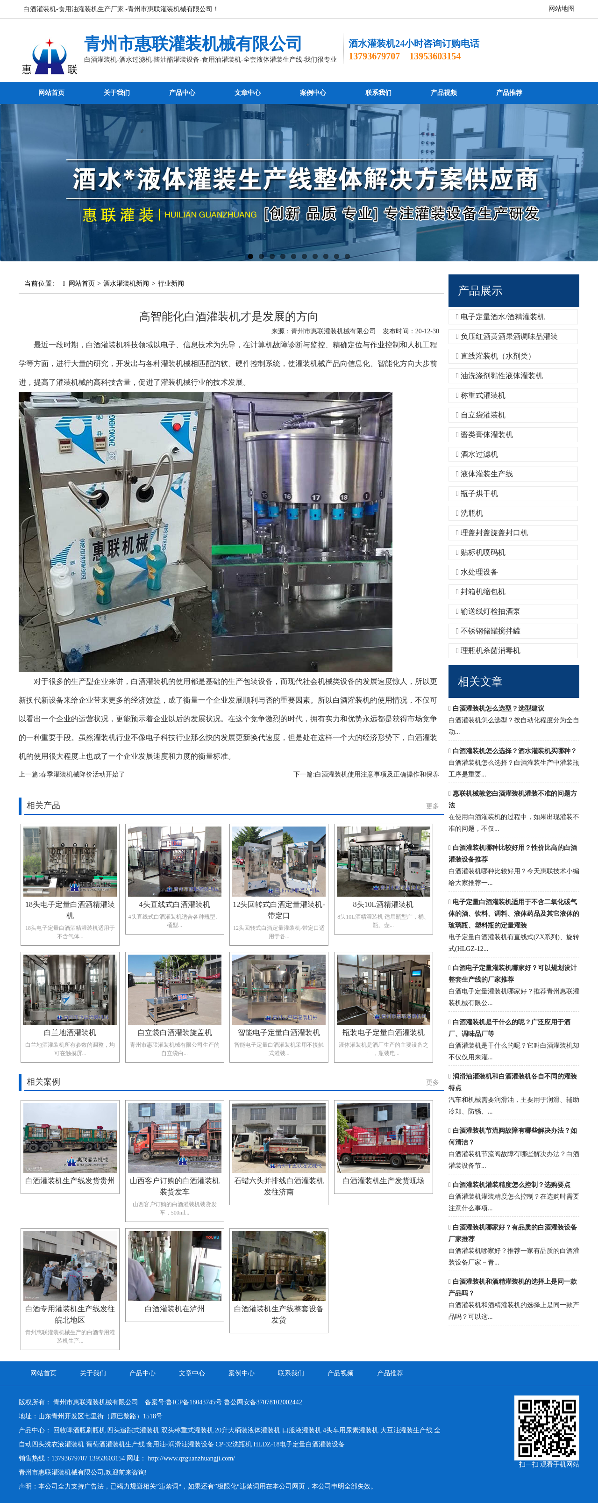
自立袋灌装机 (480, 415)
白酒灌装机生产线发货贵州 (70, 1181)
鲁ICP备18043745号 (194, 1402)
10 (347, 256)
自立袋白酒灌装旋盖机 (174, 1032)
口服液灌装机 (301, 1430)
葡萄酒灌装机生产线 (115, 1444)
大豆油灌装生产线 (406, 1430)
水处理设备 (477, 572)
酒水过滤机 (477, 454)
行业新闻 (171, 283)
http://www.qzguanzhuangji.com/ (191, 1458)
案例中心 (313, 92)
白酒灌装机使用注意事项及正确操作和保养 (377, 774)
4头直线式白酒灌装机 (174, 904)
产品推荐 (509, 92)
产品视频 (444, 92)
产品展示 (480, 291)
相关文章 (480, 682)
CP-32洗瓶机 (233, 1444)
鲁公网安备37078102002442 (263, 1402)
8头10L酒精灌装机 (383, 904)
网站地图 (561, 8)
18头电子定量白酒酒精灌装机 (70, 910)
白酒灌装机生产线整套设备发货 (279, 1314)
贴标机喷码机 (480, 552)
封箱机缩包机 (480, 592)
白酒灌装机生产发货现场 (383, 1181)
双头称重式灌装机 (187, 1430)
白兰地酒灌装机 (70, 1032)
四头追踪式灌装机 (133, 1430)
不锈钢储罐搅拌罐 (488, 631)
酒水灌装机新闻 (126, 283)
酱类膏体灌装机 (484, 435)
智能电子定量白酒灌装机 (279, 1032)
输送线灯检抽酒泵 (488, 611)
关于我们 (117, 92)
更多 (432, 806)
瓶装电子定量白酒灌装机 (383, 1032)
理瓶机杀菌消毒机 (488, 650)
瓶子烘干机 (477, 493)
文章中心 (248, 92)
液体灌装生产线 (484, 474)
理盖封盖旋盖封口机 (492, 533)
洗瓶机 (469, 513)
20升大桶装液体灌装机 (247, 1430)
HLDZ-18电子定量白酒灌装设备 (299, 1444)
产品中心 (182, 92)
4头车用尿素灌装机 (350, 1430)
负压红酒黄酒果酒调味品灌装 (507, 336)
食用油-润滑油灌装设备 (180, 1444)
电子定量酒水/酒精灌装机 (500, 317)
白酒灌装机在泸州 (175, 1309)
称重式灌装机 (480, 395)
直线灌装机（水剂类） (495, 356)
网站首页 (51, 92)
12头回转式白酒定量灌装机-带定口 (279, 910)
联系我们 (378, 92)
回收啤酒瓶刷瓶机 (79, 1430)
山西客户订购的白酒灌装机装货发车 (175, 1186)
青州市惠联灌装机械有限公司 (193, 44)
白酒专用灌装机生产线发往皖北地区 (70, 1314)
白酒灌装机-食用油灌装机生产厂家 (73, 9)
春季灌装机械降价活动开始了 (82, 774)
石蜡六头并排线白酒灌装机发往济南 (279, 1186)
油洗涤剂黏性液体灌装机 (499, 376)
